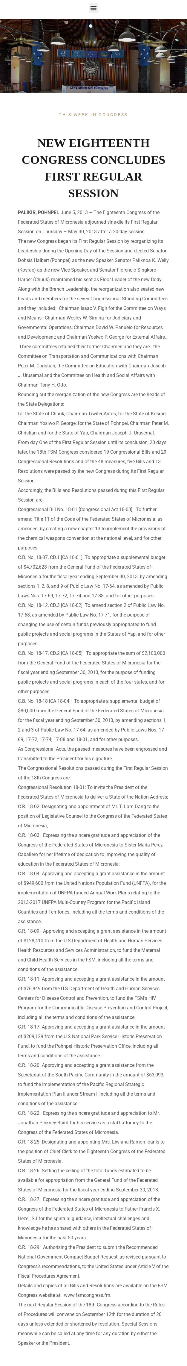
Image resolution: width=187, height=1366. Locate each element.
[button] (94, 8)
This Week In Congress (93, 114)
